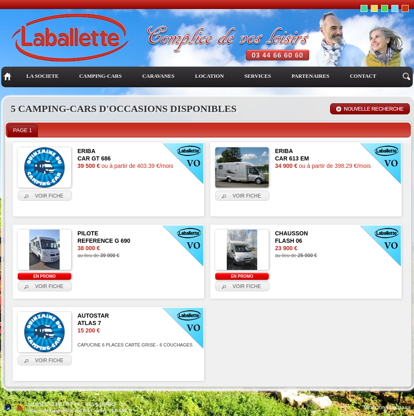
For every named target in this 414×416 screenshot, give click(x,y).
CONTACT (363, 76)
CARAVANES (158, 76)
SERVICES (257, 76)
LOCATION (209, 76)
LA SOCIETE (42, 76)
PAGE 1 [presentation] (22, 130)
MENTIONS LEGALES (387, 407)
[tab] (22, 130)
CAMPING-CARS (100, 76)
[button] (45, 196)
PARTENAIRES (310, 76)
